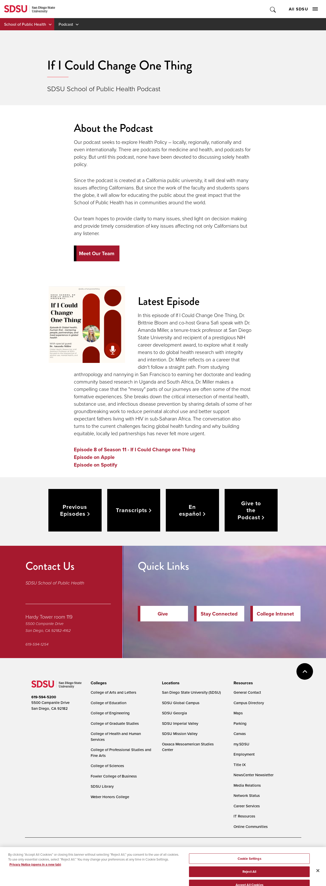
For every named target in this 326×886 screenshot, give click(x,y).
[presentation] (98, 683)
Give (163, 614)
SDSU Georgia (174, 713)
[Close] (317, 876)
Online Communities (251, 826)
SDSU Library (102, 786)
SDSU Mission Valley (179, 733)
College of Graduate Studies (115, 723)
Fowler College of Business (114, 776)
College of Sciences (107, 765)
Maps (238, 713)
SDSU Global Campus (180, 702)
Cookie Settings (149, 851)
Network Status (247, 795)
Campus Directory (249, 702)
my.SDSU (241, 744)
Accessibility (37, 851)
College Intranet (275, 614)
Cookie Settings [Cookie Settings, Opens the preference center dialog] (249, 864)
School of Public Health (25, 24)
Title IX (240, 764)
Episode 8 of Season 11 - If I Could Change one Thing (134, 449)
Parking (240, 723)
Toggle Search (273, 9)
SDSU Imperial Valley (180, 723)
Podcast (66, 24)
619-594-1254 (36, 644)
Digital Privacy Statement (110, 851)
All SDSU (303, 9)
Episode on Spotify (95, 465)
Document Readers (69, 851)
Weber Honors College (110, 796)
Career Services (247, 806)
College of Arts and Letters (113, 692)
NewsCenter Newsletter (254, 775)
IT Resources (244, 816)
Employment (244, 754)
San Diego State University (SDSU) (191, 692)
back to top (304, 671)
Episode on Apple (94, 457)
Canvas (240, 733)
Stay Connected (219, 614)
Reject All (249, 877)
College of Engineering (110, 713)
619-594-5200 (43, 697)
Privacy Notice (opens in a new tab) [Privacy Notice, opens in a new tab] (35, 870)
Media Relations (247, 785)
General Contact (247, 692)
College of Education (108, 702)
